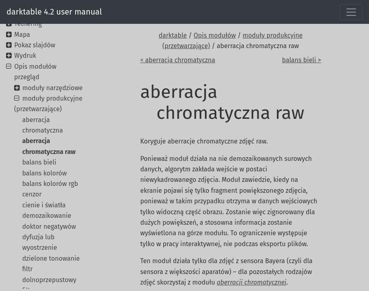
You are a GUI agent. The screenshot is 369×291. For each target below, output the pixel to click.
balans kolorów (44, 173)
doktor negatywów (49, 226)
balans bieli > (301, 60)
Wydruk (25, 55)
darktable (172, 35)
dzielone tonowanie (51, 258)
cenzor (32, 194)
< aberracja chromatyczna (177, 60)
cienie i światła (44, 205)
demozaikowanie (46, 215)
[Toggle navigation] (351, 12)
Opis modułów (215, 35)
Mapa (22, 34)
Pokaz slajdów (34, 45)
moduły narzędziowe (52, 88)
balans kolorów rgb (50, 184)
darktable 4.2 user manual (54, 12)
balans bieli (39, 162)
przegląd (26, 77)
